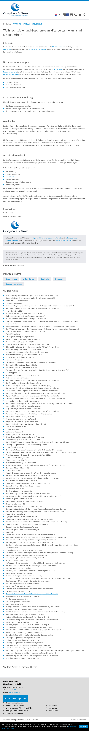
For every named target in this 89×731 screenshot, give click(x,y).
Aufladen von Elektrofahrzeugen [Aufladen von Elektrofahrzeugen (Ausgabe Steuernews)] (17, 378)
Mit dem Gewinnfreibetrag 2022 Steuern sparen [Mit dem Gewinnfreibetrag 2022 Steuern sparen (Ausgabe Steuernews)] (22, 401)
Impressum (53, 708)
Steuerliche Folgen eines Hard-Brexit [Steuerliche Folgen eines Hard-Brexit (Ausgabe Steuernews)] (19, 573)
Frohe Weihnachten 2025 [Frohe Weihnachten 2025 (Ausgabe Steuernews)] (14, 303)
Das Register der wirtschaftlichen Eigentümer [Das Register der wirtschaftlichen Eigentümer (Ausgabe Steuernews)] (22, 622)
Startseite (17, 24)
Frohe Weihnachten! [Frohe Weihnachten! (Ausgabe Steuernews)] (13, 334)
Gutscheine (10, 177)
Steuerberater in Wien (63, 240)
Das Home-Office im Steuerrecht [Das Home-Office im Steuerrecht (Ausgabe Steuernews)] (17, 468)
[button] (64, 14)
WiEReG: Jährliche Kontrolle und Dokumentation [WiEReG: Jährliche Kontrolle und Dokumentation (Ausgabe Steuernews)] (23, 584)
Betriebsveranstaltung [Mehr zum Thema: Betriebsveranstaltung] (14, 284)
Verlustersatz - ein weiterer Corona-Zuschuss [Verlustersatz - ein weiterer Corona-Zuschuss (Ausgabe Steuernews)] (21, 481)
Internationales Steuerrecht (15, 705)
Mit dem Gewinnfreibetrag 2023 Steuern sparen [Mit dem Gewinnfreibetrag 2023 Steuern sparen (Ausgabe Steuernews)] (22, 375)
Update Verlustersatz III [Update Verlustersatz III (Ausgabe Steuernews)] (14, 429)
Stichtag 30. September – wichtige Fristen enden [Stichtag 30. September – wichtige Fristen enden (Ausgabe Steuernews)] (23, 638)
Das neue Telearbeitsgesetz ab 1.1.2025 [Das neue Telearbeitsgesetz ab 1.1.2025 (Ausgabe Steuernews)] (20, 342)
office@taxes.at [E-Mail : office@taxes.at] (14, 692)
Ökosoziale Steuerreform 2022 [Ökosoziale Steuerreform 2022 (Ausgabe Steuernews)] (16, 427)
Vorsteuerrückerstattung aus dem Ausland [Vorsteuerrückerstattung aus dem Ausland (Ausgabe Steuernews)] (21, 419)
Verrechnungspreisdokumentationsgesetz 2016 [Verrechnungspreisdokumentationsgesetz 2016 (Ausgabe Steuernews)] (22, 658)
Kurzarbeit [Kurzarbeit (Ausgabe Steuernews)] (9, 532)
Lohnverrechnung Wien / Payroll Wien (19, 708)
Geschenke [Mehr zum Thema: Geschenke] (45, 279)
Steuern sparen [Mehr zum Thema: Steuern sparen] (11, 279)
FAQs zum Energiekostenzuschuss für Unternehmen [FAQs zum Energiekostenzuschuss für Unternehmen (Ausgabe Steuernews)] (24, 409)
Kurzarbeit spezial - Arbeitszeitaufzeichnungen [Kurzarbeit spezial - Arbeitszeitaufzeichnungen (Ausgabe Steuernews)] (22, 530)
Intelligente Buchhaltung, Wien (17, 711)
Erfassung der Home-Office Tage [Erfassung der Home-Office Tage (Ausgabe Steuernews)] (17, 460)
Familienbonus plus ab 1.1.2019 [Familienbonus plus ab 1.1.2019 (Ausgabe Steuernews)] (17, 599)
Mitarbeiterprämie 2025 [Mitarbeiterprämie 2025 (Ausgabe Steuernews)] (14, 311)
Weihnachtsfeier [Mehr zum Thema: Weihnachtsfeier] (29, 279)
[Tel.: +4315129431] (12, 690)
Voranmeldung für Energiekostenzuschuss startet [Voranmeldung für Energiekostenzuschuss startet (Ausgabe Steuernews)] (23, 406)
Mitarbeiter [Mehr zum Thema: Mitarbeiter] (59, 279)
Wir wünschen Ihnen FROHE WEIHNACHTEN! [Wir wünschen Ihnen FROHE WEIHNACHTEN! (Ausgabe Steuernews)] (21, 367)
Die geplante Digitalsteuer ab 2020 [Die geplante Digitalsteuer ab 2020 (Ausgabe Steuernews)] (18, 591)
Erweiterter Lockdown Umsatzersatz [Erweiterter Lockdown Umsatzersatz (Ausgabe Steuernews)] (19, 491)
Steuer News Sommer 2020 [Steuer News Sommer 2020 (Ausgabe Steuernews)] (15, 504)
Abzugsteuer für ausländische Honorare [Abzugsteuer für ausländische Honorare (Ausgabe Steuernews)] (20, 586)
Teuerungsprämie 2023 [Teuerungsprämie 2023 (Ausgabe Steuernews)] (14, 373)
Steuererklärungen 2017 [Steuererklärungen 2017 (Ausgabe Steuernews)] (14, 604)
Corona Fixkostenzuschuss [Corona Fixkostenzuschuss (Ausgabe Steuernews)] (15, 514)
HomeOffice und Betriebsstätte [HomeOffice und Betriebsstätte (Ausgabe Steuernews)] (17, 301)
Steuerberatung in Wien (14, 703)
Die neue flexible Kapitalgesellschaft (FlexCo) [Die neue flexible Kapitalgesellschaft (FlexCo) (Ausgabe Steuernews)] (22, 365)
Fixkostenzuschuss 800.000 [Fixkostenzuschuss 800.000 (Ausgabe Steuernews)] (15, 488)
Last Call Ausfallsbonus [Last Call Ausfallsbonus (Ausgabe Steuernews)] (14, 470)
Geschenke (7, 49)
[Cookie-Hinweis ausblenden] (83, 726)
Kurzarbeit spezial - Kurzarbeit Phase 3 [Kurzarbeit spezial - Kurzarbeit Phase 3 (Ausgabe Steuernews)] (19, 499)
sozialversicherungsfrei (37, 49)
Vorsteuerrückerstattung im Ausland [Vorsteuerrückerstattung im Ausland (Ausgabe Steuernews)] (19, 568)
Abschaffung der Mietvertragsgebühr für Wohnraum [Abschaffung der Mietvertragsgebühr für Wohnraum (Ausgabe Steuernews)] (24, 632)
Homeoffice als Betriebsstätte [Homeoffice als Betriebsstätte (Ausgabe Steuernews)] (16, 447)
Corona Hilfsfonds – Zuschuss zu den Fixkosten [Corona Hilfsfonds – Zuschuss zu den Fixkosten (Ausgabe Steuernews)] (22, 527)
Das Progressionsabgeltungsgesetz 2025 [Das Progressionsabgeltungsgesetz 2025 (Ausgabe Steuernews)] (20, 337)
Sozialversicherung (10, 72)
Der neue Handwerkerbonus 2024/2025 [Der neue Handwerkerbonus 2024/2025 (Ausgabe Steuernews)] (19, 357)
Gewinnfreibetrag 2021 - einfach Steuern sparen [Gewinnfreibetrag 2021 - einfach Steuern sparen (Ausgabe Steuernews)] (23, 440)
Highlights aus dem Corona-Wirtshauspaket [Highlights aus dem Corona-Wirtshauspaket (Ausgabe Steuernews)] (21, 517)
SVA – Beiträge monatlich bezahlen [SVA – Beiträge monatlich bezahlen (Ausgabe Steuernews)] (18, 602)
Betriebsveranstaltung (11, 74)
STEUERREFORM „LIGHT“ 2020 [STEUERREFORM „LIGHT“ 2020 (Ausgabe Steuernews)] (16, 560)
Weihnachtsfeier (58, 47)
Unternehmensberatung (14, 713)
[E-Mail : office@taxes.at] (80, 14)
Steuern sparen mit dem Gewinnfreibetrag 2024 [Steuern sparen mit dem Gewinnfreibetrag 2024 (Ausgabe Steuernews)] (23, 339)
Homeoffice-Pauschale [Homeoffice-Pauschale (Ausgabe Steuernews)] (14, 360)
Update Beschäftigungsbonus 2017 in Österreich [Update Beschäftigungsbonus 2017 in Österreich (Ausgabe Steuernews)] (23, 640)
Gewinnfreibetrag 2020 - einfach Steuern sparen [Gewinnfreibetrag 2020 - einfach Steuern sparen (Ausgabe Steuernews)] (23, 486)
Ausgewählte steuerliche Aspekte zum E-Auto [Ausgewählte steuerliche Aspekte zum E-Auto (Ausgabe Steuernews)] (22, 422)
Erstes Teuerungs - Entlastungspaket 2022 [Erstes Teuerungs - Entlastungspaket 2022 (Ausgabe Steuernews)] (20, 416)
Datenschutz (53, 711)
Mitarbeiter (58, 69)
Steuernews (53, 705)
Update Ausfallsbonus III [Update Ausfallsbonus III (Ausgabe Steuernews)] (14, 432)
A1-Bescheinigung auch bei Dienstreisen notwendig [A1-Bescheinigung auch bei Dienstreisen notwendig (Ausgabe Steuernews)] (24, 576)
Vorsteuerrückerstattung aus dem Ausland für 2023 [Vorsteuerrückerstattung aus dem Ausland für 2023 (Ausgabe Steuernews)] (24, 355)
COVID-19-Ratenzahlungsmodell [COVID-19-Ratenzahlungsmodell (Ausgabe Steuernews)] (17, 458)
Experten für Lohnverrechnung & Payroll (47, 238)
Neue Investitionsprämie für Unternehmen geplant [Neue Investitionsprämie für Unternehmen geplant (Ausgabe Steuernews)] (24, 506)
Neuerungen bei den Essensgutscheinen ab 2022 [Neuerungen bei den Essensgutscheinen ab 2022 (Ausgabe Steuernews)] (23, 434)
